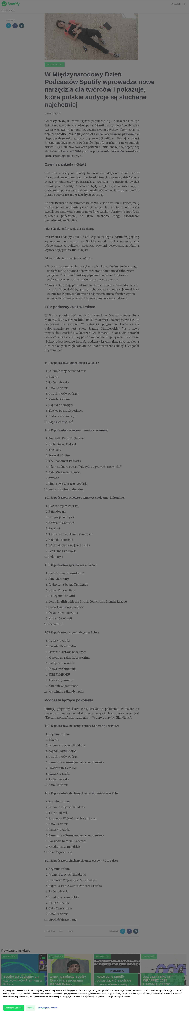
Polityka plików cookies (47, 1008)
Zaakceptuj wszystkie (13, 1008)
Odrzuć (30, 1008)
